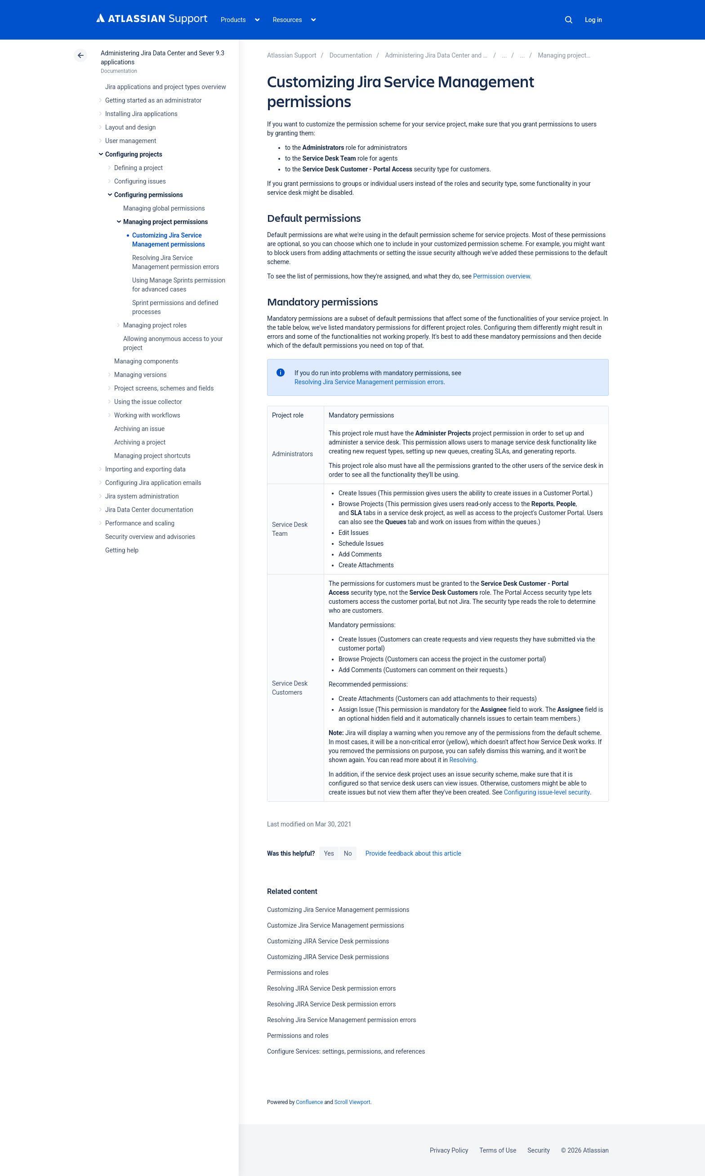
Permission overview (501, 276)
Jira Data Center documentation (149, 509)
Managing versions (140, 374)
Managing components (146, 361)
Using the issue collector (148, 401)
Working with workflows (147, 415)
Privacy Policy (449, 1150)
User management (130, 140)
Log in (593, 19)
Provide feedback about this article (413, 853)
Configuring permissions (148, 194)
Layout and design (130, 127)
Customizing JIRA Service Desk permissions (328, 941)
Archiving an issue (139, 428)
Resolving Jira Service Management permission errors (369, 382)
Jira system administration (142, 496)
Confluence (309, 1102)
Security (538, 1150)
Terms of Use (497, 1150)
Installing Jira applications (141, 113)
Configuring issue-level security (547, 792)
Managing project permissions (165, 221)
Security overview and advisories (150, 536)
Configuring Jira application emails (153, 482)
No (348, 853)
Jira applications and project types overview (165, 86)
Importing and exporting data (145, 469)
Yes (329, 853)
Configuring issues (140, 181)
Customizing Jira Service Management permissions (338, 909)
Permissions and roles (298, 972)
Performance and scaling (139, 523)
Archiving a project (139, 442)
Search (569, 20)
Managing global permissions (164, 208)
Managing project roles (155, 325)
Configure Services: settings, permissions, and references (346, 1051)
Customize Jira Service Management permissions (335, 925)
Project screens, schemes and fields (164, 388)
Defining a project (138, 167)
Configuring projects (133, 154)
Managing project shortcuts (152, 455)
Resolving (462, 759)
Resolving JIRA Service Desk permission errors (331, 988)
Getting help (121, 550)
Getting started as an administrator (153, 100)
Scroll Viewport (352, 1102)
